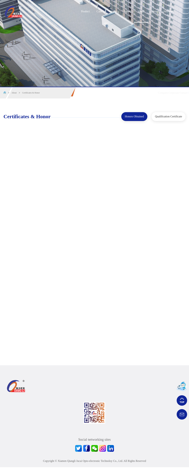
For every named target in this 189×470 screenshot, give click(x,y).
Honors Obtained (129, 115)
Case (99, 11)
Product (85, 11)
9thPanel (169, 11)
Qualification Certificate (168, 115)
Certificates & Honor (31, 93)
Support (113, 11)
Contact (154, 11)
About (140, 11)
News (127, 11)
